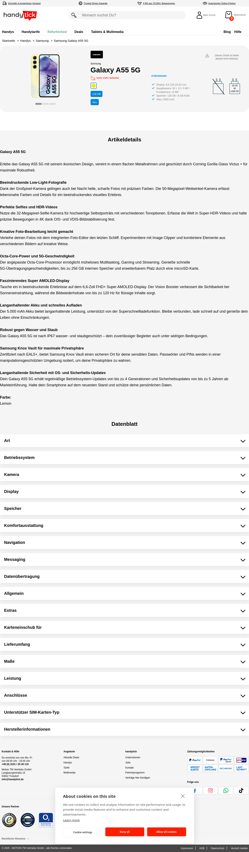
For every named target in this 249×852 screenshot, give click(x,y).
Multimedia (69, 772)
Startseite (8, 40)
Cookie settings (82, 832)
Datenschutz (218, 848)
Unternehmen (132, 757)
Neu (94, 102)
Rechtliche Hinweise (15, 838)
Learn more (71, 820)
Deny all (125, 832)
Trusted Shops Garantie (95, 3)
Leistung (12, 678)
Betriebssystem (19, 457)
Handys (8, 32)
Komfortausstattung (23, 525)
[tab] (38, 104)
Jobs (128, 762)
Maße (9, 661)
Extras (10, 610)
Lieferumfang (17, 644)
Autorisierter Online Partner (222, 3)
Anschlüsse (15, 695)
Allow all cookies (166, 832)
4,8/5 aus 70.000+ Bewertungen (159, 3)
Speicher (12, 508)
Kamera (11, 474)
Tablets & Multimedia (107, 32)
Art (7, 440)
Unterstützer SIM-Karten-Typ (31, 712)
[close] (183, 796)
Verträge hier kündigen (137, 777)
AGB (202, 848)
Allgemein (14, 593)
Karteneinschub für (23, 627)
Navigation (14, 542)
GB (96, 94)
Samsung (42, 40)
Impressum (187, 848)
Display (11, 491)
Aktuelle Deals (71, 757)
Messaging (14, 559)
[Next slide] (73, 79)
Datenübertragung (22, 576)
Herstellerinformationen (27, 729)
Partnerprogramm (135, 772)
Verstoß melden (239, 848)
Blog (227, 32)
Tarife (66, 767)
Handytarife (31, 32)
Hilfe (237, 32)
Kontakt (129, 767)
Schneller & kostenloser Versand (24, 3)
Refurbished (57, 32)
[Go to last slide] (18, 79)
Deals (78, 32)
